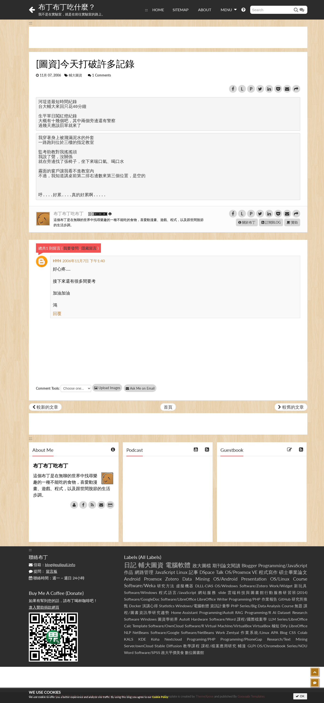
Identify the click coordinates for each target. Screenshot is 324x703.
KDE (142, 639)
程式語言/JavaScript (177, 592)
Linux (181, 572)
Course (300, 579)
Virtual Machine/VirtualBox (228, 625)
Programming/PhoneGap (241, 639)
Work (220, 632)
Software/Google (164, 632)
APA (274, 632)
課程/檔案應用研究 (219, 645)
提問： (43, 571)
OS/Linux (279, 579)
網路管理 (144, 572)
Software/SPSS (147, 652)
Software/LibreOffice (178, 599)
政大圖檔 (202, 565)
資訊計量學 (220, 605)
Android (132, 579)
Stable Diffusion (168, 645)
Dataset (284, 612)
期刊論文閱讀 (226, 565)
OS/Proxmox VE (241, 572)
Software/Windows (140, 592)
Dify (284, 625)
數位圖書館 (194, 652)
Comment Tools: (48, 388)
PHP (235, 605)
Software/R (194, 625)
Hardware (199, 619)
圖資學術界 (168, 619)
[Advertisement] (168, 37)
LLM (272, 619)
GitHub (284, 599)
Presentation (254, 579)
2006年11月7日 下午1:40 (83, 260)
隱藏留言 (89, 248)
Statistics (166, 605)
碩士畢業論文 (293, 572)
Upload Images (107, 388)
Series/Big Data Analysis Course (267, 605)
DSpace (206, 572)
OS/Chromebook (271, 645)
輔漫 (242, 645)
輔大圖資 (75, 75)
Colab (302, 632)
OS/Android (225, 579)
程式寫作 (268, 572)
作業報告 (269, 599)
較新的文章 (45, 407)
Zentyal (232, 632)
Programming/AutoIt (216, 612)
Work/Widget (281, 585)
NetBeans (141, 632)
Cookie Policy (160, 696)
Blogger (249, 565)
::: (146, 9)
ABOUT (204, 9)
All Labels (150, 557)
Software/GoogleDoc (142, 599)
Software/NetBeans (197, 632)
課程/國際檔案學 (252, 619)
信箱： (52, 564)
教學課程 (191, 645)
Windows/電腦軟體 (192, 605)
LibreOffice (298, 625)
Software (131, 619)
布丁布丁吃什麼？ (66, 6)
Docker (135, 605)
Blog (283, 632)
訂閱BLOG (271, 222)
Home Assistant (184, 612)
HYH (57, 260)
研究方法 (166, 585)
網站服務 (207, 592)
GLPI (252, 645)
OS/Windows (226, 585)
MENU (229, 9)
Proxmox (153, 579)
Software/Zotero (253, 585)
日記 (130, 564)
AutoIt (184, 619)
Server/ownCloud (138, 645)
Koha (155, 639)
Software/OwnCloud (166, 625)
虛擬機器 (185, 585)
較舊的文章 (291, 407)
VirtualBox (261, 625)
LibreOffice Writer (212, 599)
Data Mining (195, 579)
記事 (193, 572)
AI (274, 612)
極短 (275, 625)
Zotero (172, 579)
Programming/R (258, 612)
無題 (298, 605)
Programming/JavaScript (282, 565)
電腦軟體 (178, 564)
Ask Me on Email (143, 388)
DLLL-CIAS (204, 585)
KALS (128, 639)
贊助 (292, 222)
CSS (292, 632)
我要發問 (71, 248)
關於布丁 (246, 222)
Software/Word (222, 619)
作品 (129, 572)
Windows (148, 619)
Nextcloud (173, 639)
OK (300, 696)
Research (299, 612)
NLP (127, 632)
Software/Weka (139, 585)
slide (222, 592)
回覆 (57, 313)
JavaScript (165, 572)
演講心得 (150, 605)
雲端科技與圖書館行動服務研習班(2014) (267, 592)
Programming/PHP (244, 599)
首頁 (168, 407)
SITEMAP (181, 9)
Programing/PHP (201, 639)
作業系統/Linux (255, 632)
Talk (220, 572)
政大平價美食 (172, 652)
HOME (158, 9)
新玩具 (300, 585)
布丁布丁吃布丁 (69, 213)
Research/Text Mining (287, 639)
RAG (239, 612)
